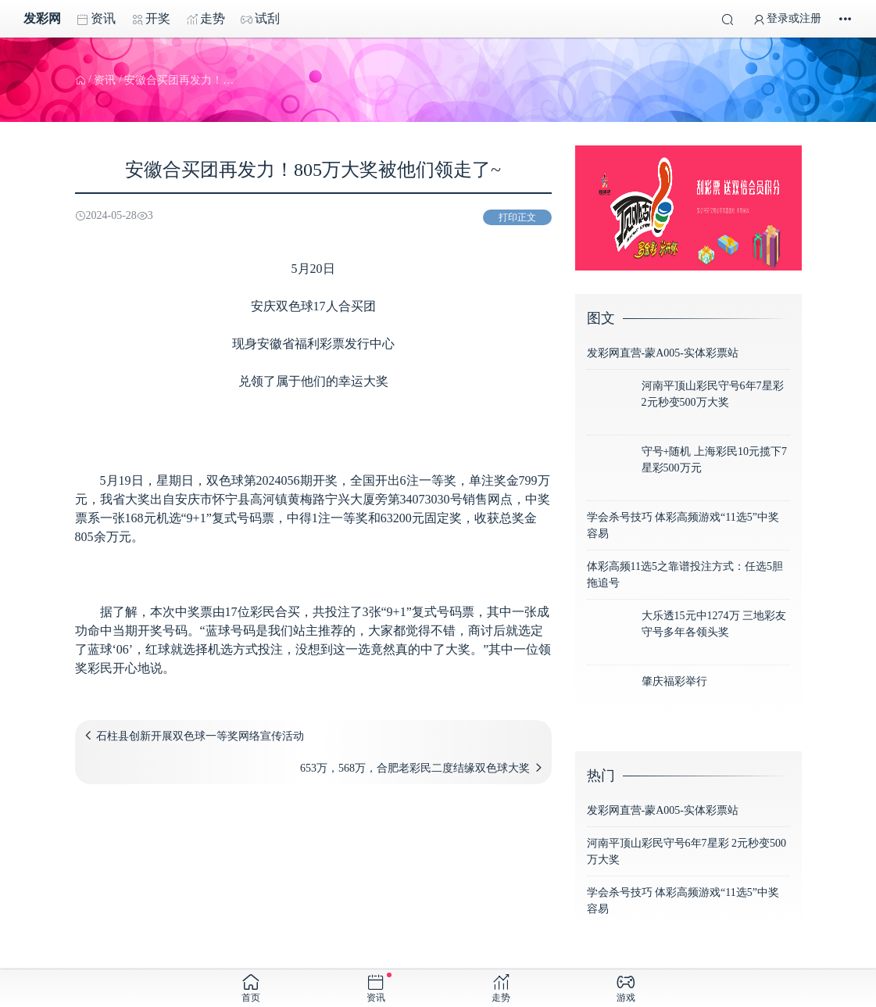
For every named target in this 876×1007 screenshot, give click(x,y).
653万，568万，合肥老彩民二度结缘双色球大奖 (415, 768)
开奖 (150, 19)
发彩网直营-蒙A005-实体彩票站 (662, 353)
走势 (205, 19)
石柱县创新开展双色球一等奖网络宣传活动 (200, 736)
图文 (601, 318)
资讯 (96, 19)
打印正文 (517, 217)
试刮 (260, 19)
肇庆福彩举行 (674, 681)
